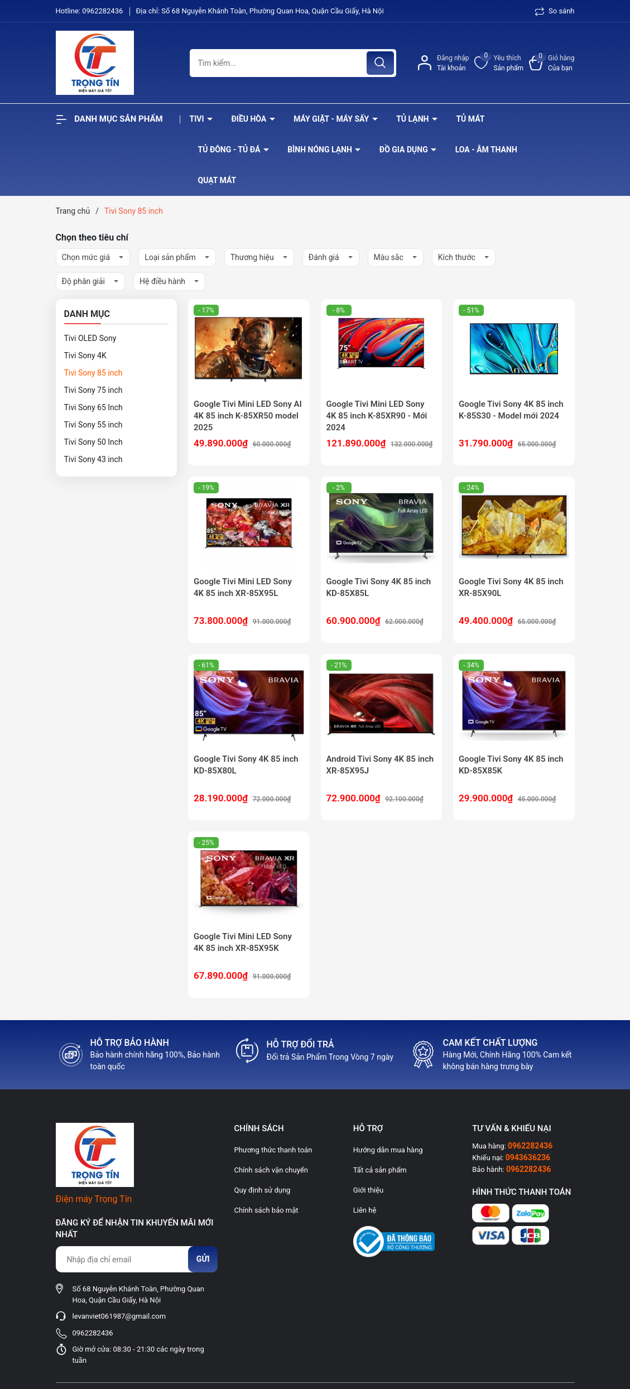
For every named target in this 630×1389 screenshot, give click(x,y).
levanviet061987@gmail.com (119, 1316)
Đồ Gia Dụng (404, 149)
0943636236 (528, 1157)
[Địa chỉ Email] (137, 1259)
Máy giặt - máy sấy (332, 118)
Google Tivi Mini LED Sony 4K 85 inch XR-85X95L (243, 587)
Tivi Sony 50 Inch (93, 442)
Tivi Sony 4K (85, 355)
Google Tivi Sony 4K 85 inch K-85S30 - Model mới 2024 (511, 410)
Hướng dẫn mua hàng (388, 1150)
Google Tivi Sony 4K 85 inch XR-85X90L (511, 587)
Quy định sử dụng (262, 1190)
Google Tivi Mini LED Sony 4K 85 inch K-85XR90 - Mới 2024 (376, 415)
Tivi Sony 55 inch (93, 424)
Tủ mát (470, 118)
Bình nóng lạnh (320, 149)
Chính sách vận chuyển (270, 1170)
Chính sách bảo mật (266, 1210)
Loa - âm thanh (486, 149)
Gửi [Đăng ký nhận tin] (203, 1259)
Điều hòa (249, 118)
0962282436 (103, 11)
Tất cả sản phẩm (380, 1170)
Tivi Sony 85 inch (93, 372)
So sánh (555, 11)
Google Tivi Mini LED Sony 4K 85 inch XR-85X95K (243, 942)
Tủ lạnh (413, 118)
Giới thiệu (368, 1190)
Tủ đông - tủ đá (230, 149)
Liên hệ (365, 1210)
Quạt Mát (217, 180)
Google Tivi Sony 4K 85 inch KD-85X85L (378, 587)
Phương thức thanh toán (273, 1150)
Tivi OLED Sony (90, 338)
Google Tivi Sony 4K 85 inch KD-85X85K (511, 765)
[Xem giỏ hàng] (551, 63)
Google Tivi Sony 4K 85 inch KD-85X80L (246, 765)
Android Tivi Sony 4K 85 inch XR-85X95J (380, 765)
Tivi (198, 118)
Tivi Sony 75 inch (93, 390)
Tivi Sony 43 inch (93, 459)
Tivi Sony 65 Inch (93, 407)
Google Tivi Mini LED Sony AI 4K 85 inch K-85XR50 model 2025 (248, 415)
